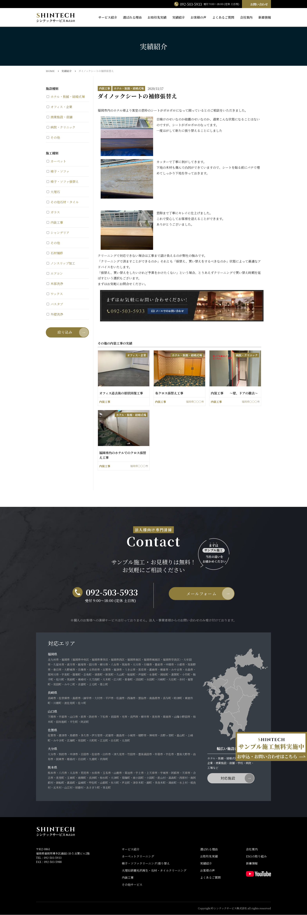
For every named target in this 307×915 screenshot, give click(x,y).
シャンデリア (58, 232)
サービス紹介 (107, 17)
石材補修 (55, 253)
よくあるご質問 (223, 17)
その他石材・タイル (63, 202)
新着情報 (264, 17)
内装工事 (55, 222)
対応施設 (227, 778)
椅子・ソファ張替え (63, 181)
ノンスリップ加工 (61, 263)
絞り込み (65, 332)
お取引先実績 (157, 17)
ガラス (53, 212)
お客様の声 (198, 17)
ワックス (55, 294)
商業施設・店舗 (59, 117)
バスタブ (55, 304)
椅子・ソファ (58, 171)
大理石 (53, 192)
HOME (50, 71)
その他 (53, 137)
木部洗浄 (55, 283)
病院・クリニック (61, 127)
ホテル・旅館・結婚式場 (66, 96)
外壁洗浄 (55, 314)
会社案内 (246, 17)
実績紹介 (178, 17)
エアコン (55, 273)
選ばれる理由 (132, 17)
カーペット (56, 161)
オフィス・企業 (59, 107)
